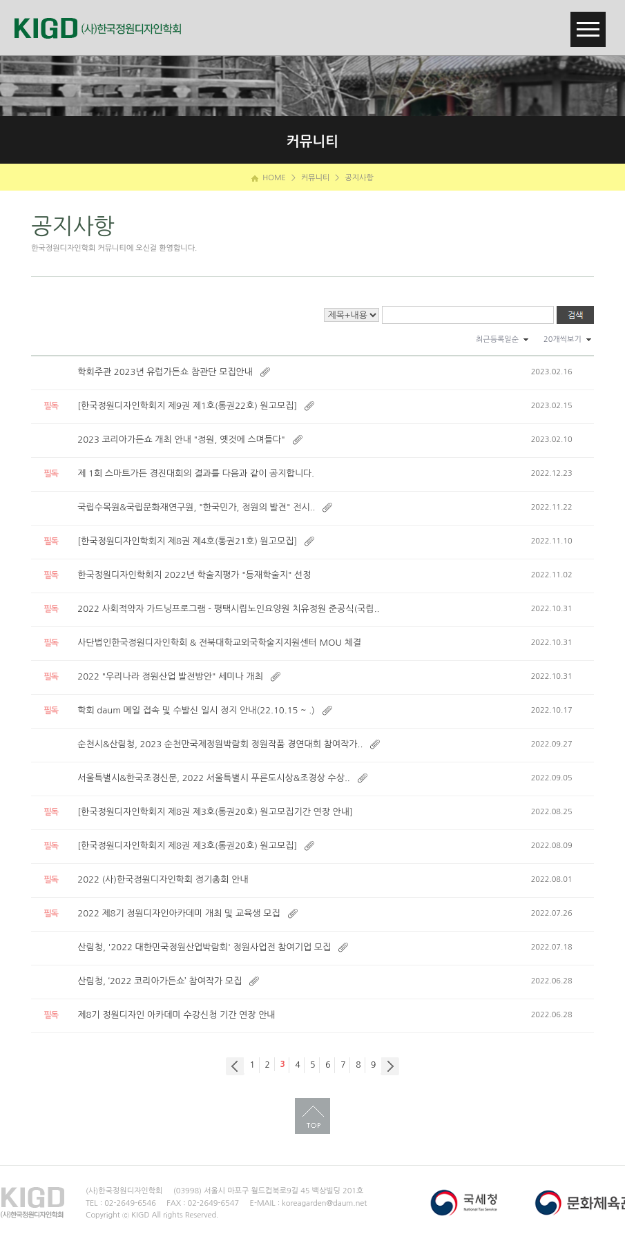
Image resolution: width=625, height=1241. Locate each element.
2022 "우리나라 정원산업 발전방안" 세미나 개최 (170, 676)
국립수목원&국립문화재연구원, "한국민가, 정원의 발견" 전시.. (196, 507)
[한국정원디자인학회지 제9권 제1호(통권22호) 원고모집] (187, 405)
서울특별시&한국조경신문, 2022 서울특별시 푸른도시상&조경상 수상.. (213, 777)
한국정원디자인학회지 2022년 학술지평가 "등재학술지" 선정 (194, 574)
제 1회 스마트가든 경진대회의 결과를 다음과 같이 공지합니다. (195, 473)
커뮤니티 (315, 178)
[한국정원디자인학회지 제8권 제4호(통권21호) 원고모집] (187, 541)
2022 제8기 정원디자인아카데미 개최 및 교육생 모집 (178, 913)
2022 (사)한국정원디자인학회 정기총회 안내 (162, 879)
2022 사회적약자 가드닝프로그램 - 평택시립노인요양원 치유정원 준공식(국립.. (228, 608)
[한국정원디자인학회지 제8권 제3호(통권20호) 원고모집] (187, 845)
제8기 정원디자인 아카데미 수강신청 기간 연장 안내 (176, 1014)
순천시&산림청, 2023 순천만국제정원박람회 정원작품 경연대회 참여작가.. (220, 744)
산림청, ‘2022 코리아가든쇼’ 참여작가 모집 (159, 981)
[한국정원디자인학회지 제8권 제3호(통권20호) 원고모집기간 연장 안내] (215, 811)
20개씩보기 (562, 339)
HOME (268, 178)
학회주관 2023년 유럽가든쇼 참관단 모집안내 (165, 371)
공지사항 (359, 178)
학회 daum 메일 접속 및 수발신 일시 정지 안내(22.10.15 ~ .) (196, 710)
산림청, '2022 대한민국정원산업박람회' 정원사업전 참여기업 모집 (204, 947)
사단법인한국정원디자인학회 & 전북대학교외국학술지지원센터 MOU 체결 (219, 642)
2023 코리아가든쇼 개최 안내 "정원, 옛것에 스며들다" (181, 439)
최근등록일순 (497, 339)
